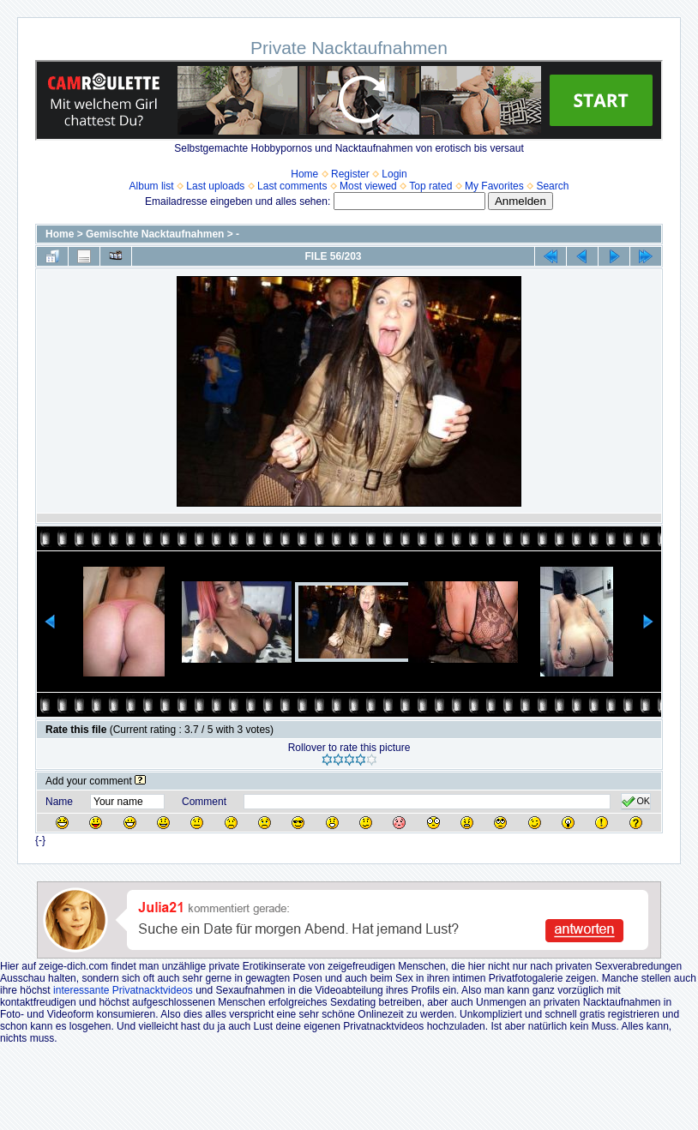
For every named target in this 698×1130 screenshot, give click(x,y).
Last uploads (215, 186)
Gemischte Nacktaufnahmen (155, 234)
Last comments (292, 186)
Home (304, 174)
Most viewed (368, 186)
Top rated (430, 186)
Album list (151, 186)
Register (350, 174)
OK (636, 801)
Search (552, 186)
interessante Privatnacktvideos (123, 990)
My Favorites (494, 186)
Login (394, 174)
